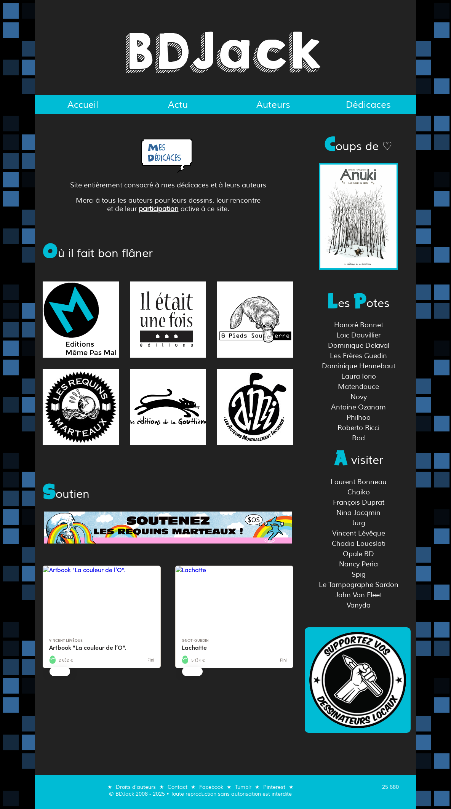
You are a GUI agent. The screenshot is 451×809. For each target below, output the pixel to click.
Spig (359, 574)
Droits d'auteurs (136, 786)
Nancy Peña (358, 564)
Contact (177, 786)
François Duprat (358, 502)
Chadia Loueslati (358, 543)
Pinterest (274, 786)
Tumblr (243, 786)
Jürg (358, 523)
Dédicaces (368, 104)
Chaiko (358, 492)
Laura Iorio (358, 376)
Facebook (211, 786)
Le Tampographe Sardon (358, 584)
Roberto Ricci (358, 428)
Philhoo (359, 417)
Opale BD (358, 554)
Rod (358, 438)
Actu (178, 104)
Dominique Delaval (358, 345)
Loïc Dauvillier (358, 335)
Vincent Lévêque (358, 533)
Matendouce (358, 386)
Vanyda (359, 605)
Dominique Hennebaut (358, 366)
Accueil (82, 104)
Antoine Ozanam (358, 407)
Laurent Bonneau (359, 482)
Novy (358, 397)
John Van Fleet (358, 595)
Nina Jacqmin (358, 512)
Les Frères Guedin (358, 356)
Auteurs (273, 104)
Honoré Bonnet (358, 325)
